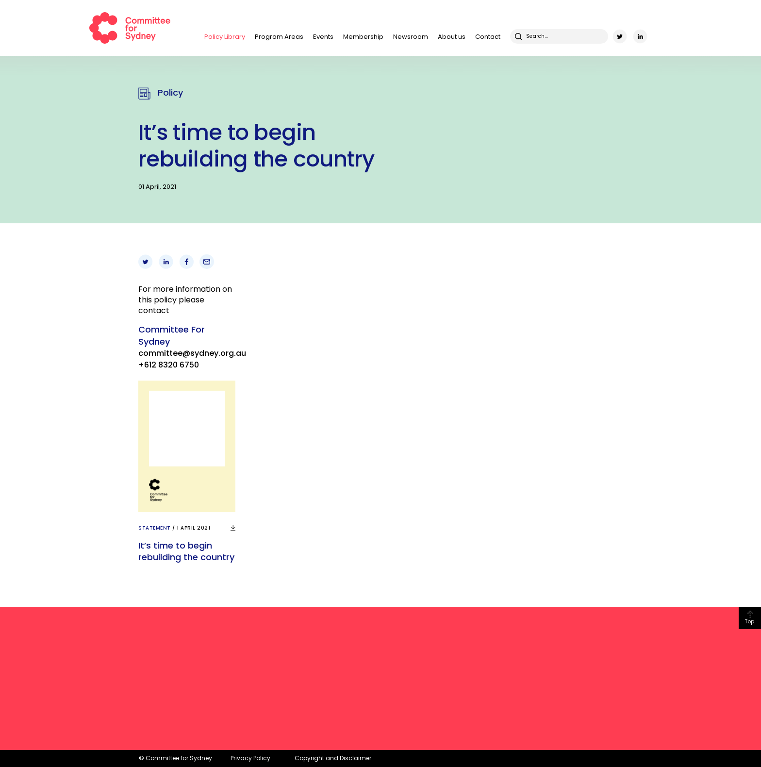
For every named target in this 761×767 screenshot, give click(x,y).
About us (451, 36)
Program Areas (279, 36)
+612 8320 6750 (168, 364)
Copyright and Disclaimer (333, 758)
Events (323, 36)
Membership (363, 36)
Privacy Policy (250, 758)
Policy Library (224, 36)
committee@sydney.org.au (192, 353)
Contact (487, 36)
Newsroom (410, 36)
